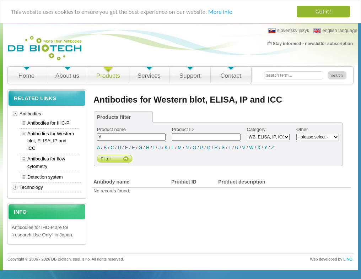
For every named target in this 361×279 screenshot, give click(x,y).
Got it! (323, 11)
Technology (31, 187)
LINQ (347, 259)
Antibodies (30, 113)
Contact (230, 75)
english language (335, 30)
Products (108, 75)
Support (190, 75)
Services (149, 75)
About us (67, 75)
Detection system (45, 177)
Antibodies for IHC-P (48, 123)
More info (220, 12)
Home (26, 75)
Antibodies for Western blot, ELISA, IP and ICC (50, 141)
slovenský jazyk (288, 30)
